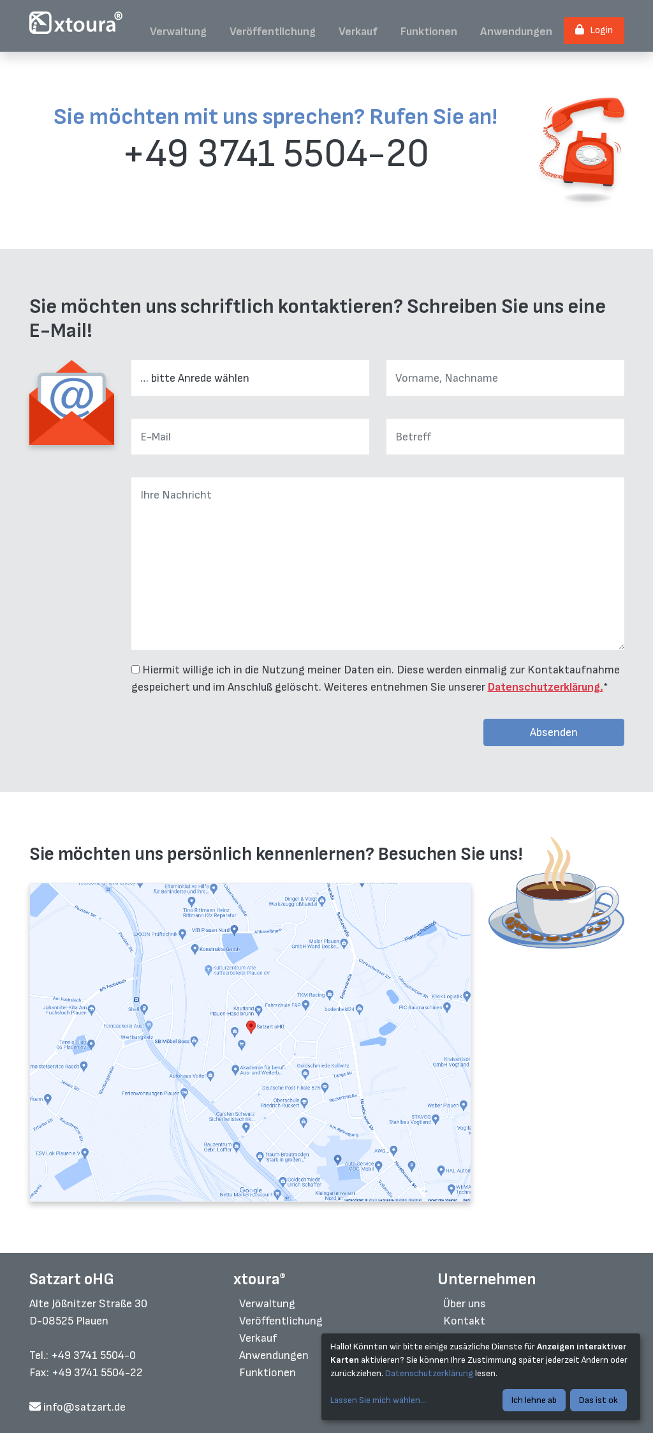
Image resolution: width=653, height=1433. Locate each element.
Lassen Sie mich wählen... (378, 1400)
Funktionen (428, 31)
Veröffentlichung (273, 31)
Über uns (464, 1303)
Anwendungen (516, 31)
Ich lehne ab (534, 1400)
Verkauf (358, 31)
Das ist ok (598, 1400)
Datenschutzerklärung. (545, 687)
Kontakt (464, 1321)
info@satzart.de (77, 1407)
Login (594, 30)
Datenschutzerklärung (429, 1373)
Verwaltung (178, 31)
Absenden (554, 732)
